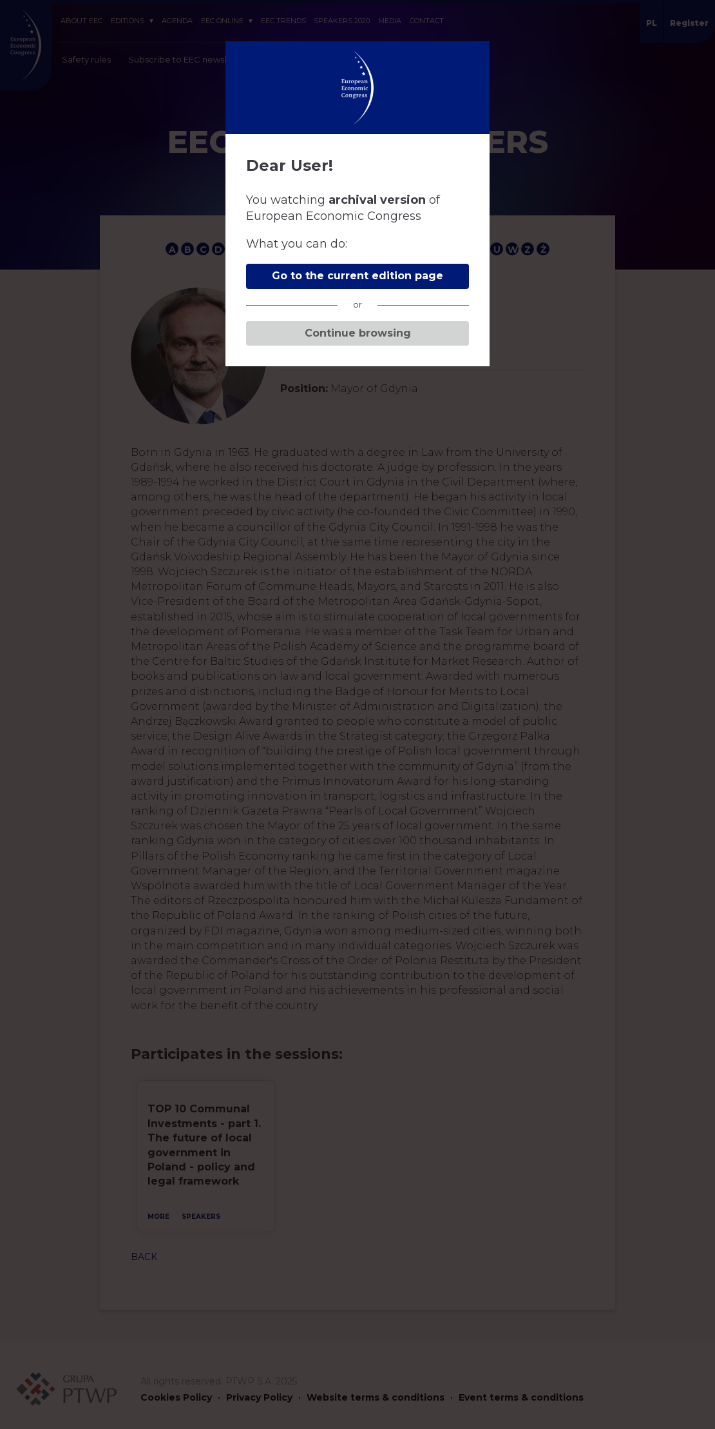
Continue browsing (358, 333)
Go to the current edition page (357, 276)
